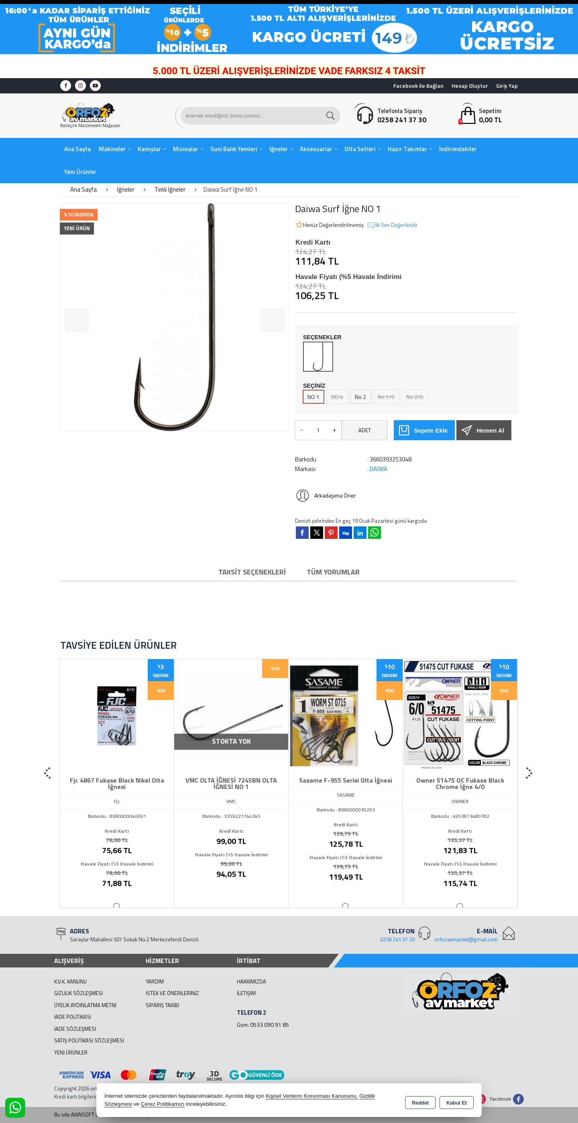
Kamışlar (149, 149)
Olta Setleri (360, 149)
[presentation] (48, 773)
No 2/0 (414, 397)
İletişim (246, 993)
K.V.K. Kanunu (70, 981)
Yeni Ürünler (71, 1052)
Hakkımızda (251, 981)
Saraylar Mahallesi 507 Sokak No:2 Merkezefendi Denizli (134, 939)
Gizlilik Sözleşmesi (78, 993)
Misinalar (185, 149)
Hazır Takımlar (407, 149)
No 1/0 (386, 397)
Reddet (420, 1101)
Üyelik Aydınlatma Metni (85, 1005)
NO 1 (313, 397)
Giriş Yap (507, 85)
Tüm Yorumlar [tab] (333, 572)
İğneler (278, 149)
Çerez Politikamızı (163, 1105)
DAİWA (378, 468)
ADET (364, 430)
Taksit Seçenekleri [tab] (252, 572)
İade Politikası (72, 1017)
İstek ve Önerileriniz (172, 993)
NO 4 (337, 397)
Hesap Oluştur (470, 85)
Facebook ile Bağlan (418, 85)
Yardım (155, 981)
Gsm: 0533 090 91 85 (263, 1024)
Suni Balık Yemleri (233, 149)
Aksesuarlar (316, 149)
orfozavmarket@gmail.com (466, 939)
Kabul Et (456, 1101)
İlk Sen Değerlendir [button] (392, 225)
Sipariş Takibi (162, 1005)
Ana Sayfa (77, 149)
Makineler (112, 149)
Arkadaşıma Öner (325, 495)
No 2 (360, 397)
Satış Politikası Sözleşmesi (89, 1040)
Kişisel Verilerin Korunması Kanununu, (312, 1097)
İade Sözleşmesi (75, 1029)
